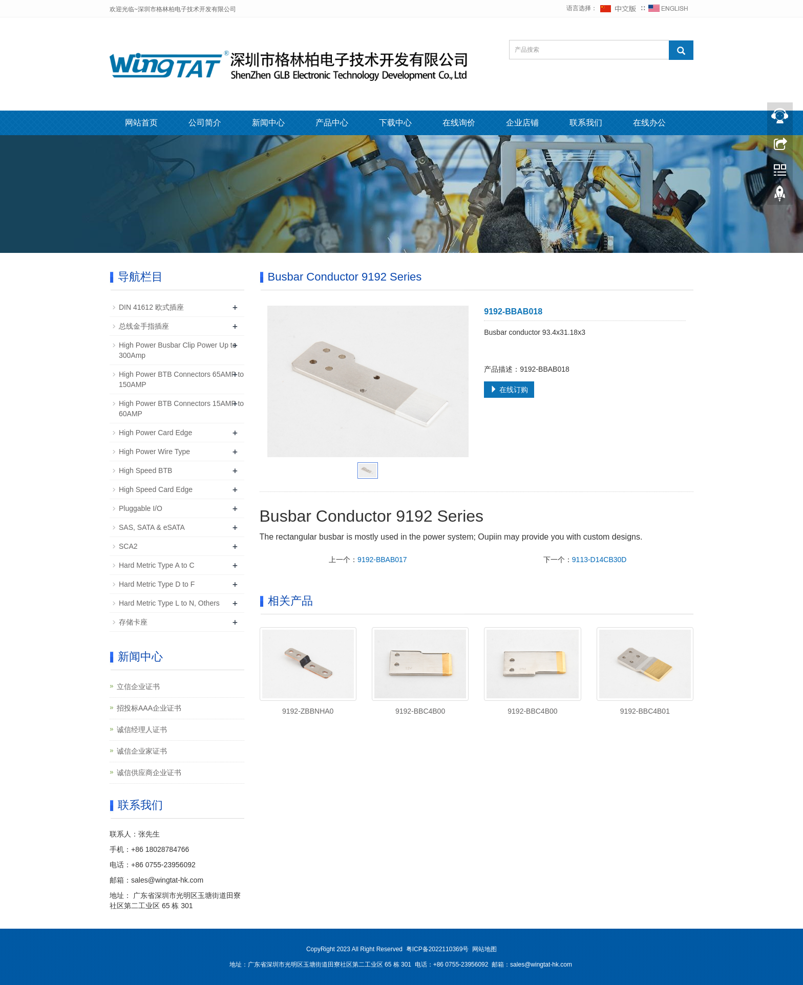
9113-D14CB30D (599, 559)
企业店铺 (522, 122)
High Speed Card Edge (156, 489)
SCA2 (128, 546)
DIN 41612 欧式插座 (151, 307)
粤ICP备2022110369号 (437, 949)
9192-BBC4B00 (420, 711)
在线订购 (509, 390)
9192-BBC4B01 (645, 711)
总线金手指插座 (144, 326)
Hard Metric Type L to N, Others (169, 603)
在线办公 (649, 122)
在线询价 (458, 122)
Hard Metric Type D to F (157, 584)
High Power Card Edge (155, 433)
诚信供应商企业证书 (149, 772)
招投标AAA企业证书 (149, 708)
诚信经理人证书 (142, 729)
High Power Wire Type (154, 451)
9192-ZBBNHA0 (307, 711)
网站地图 (484, 949)
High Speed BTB (145, 470)
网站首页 (141, 122)
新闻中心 (268, 122)
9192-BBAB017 (382, 559)
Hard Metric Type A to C (157, 565)
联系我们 (585, 122)
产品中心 (331, 122)
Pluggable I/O (140, 508)
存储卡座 (133, 622)
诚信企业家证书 (142, 751)
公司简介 (204, 122)
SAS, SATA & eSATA (152, 527)
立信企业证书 (138, 686)
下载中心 (395, 122)
